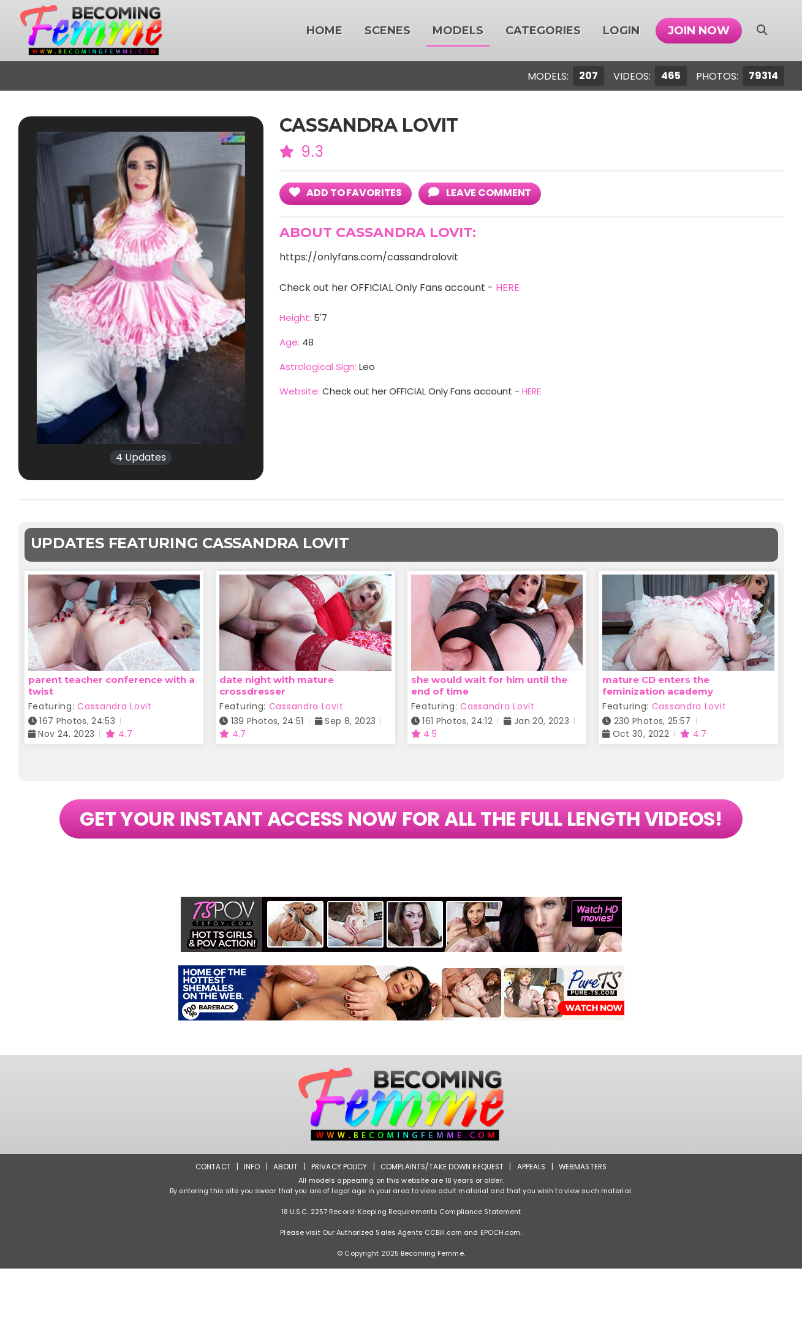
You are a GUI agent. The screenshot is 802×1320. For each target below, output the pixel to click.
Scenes (387, 30)
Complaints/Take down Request (442, 1218)
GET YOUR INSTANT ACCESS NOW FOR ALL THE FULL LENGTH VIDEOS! (401, 844)
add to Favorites (349, 193)
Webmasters (586, 1218)
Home (324, 30)
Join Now (699, 30)
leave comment (488, 193)
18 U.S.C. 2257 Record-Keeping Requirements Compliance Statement (401, 1263)
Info (249, 1218)
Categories (543, 30)
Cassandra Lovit (114, 706)
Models (458, 30)
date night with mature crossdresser (276, 685)
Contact (209, 1218)
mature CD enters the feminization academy (657, 685)
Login (621, 30)
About (282, 1218)
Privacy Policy (337, 1218)
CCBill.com (443, 1284)
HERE (508, 288)
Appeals (533, 1218)
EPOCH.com (500, 1284)
